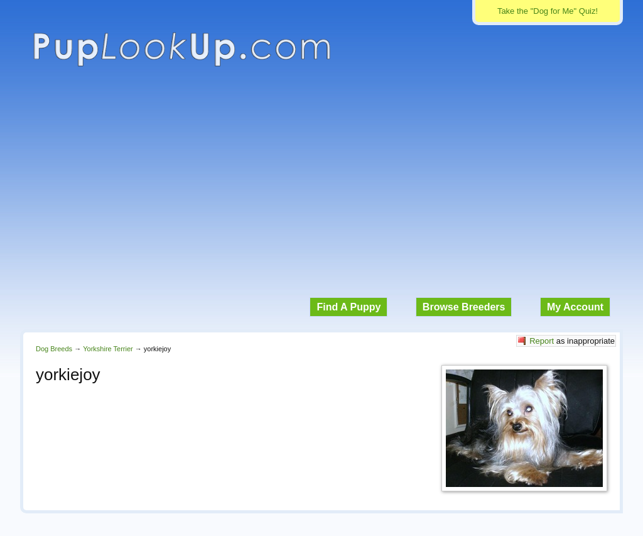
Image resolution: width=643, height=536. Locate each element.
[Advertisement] (321, 188)
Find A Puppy (348, 307)
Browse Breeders (464, 307)
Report (541, 341)
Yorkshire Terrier (107, 349)
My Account (575, 307)
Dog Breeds (54, 349)
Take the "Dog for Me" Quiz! (547, 11)
